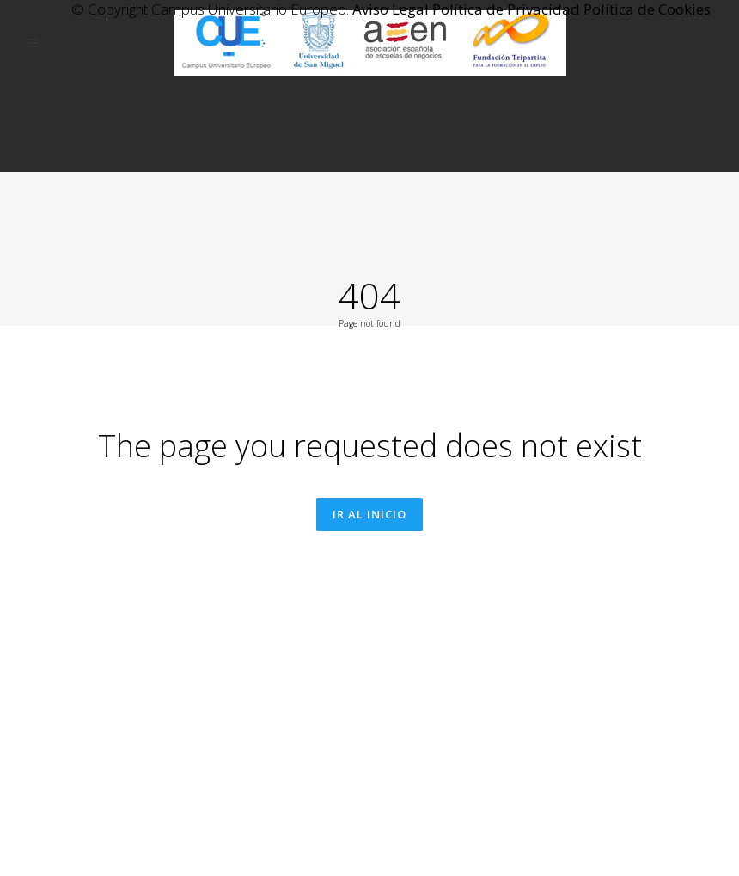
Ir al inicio (369, 602)
